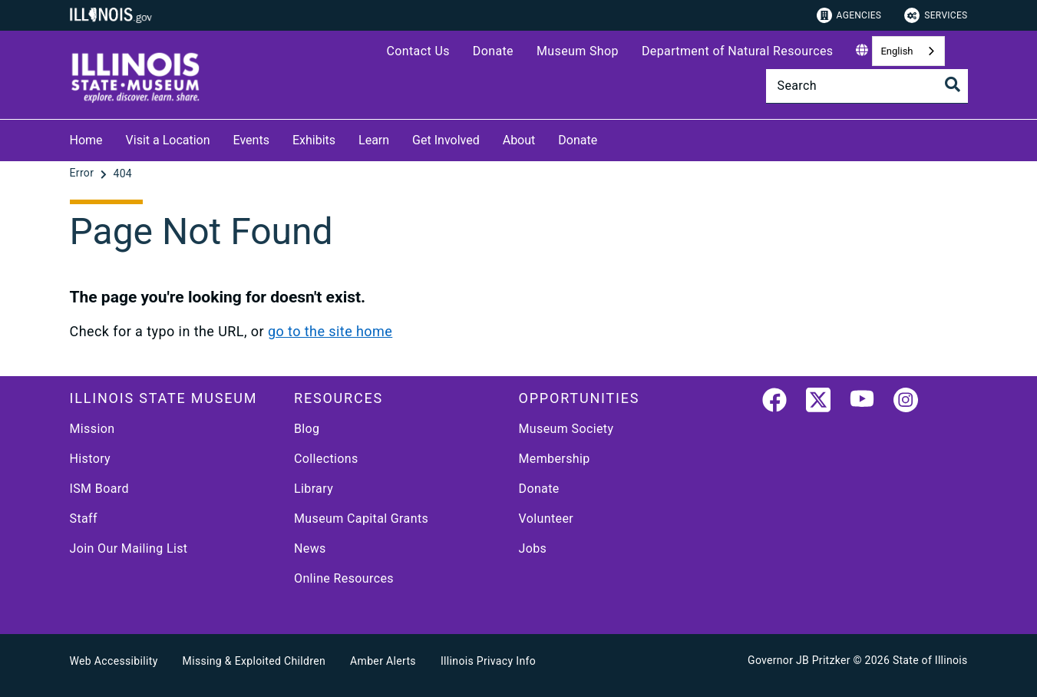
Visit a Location (168, 140)
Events (251, 140)
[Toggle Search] (952, 84)
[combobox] (908, 51)
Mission (92, 428)
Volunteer (546, 518)
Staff (83, 518)
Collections (326, 458)
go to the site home (330, 331)
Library (313, 488)
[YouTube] (862, 403)
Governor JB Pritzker (799, 660)
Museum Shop (578, 51)
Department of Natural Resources (738, 51)
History (90, 458)
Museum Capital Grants (361, 518)
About (519, 140)
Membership (554, 458)
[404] (122, 173)
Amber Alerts (383, 661)
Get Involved (446, 140)
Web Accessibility (114, 661)
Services (935, 15)
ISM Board (99, 488)
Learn (373, 140)
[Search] (867, 86)
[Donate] (608, 138)
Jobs (533, 548)
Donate (493, 51)
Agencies (849, 15)
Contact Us (417, 51)
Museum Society (566, 428)
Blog (307, 428)
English (896, 51)
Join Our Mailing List (129, 548)
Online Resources (344, 578)
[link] (774, 403)
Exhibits (313, 140)
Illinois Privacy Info (488, 661)
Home (86, 140)
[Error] (83, 173)
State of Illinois (930, 660)
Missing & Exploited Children (254, 661)
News (310, 548)
